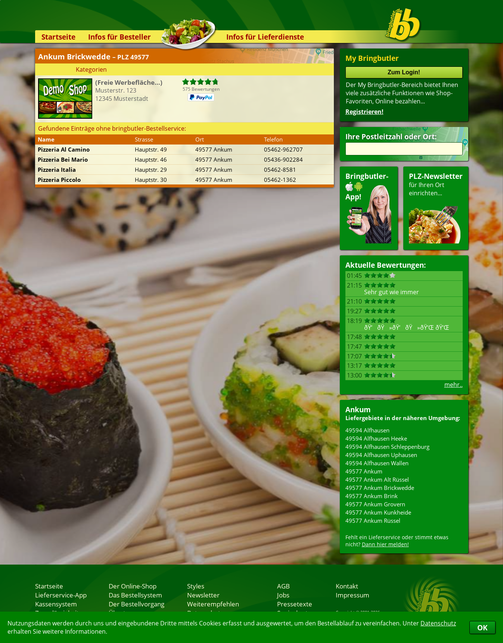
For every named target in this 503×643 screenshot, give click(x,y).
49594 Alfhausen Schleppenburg (387, 446)
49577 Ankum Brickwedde (379, 487)
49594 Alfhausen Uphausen (381, 455)
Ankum (358, 409)
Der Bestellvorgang (136, 603)
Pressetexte (294, 603)
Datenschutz (438, 623)
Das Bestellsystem (135, 594)
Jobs (283, 594)
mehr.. (453, 384)
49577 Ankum (363, 471)
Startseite (58, 36)
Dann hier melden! (385, 544)
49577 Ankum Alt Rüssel (377, 479)
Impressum (352, 594)
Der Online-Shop (132, 585)
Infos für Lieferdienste (265, 36)
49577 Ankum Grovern (375, 504)
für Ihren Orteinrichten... (436, 207)
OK (482, 627)
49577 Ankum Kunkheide (378, 512)
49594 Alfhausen (367, 430)
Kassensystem (56, 603)
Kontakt (347, 585)
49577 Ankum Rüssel (372, 520)
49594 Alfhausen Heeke (376, 438)
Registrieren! (364, 112)
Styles (195, 585)
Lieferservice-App (61, 594)
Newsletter (203, 594)
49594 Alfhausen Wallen (377, 463)
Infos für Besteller (119, 36)
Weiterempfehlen (213, 603)
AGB (283, 585)
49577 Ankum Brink (371, 496)
